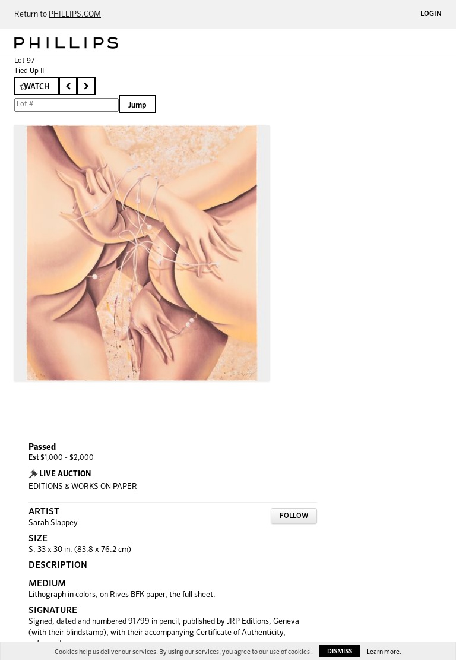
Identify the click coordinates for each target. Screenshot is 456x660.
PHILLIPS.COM (75, 14)
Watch (36, 87)
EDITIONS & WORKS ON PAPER (82, 487)
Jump (137, 105)
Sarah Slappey (53, 523)
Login (431, 14)
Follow (294, 516)
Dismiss (339, 651)
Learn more (383, 652)
